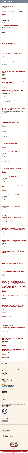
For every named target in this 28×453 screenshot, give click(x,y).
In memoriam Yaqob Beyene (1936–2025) (10, 194)
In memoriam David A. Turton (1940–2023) (11, 160)
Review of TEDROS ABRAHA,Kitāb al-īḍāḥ (13, 219)
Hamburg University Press (14, 448)
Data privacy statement (17, 451)
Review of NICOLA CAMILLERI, (13, 262)
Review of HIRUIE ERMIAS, (13, 230)
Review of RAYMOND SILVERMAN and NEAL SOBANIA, (13, 272)
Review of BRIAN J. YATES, (13, 251)
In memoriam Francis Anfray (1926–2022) (10, 143)
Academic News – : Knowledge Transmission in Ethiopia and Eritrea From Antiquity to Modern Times (14, 134)
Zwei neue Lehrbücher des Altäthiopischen (11, 206)
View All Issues (5, 357)
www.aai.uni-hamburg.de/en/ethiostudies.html (11, 437)
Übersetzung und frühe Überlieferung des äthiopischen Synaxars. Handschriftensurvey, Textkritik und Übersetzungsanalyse (13, 329)
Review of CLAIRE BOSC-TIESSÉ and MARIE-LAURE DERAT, (14, 241)
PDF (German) (6, 211)
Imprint (2, 451)
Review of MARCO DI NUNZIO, (13, 306)
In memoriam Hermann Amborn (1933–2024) (11, 168)
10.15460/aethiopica (8, 381)
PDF (4, 47)
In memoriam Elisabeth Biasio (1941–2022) (11, 151)
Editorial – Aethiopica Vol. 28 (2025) (9, 43)
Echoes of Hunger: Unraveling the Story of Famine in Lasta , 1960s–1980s (13, 91)
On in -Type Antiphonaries (10, 122)
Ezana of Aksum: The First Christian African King (12, 53)
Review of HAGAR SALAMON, (14, 296)
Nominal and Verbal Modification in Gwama (11, 100)
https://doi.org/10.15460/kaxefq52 (11, 25)
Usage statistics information (8, 451)
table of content (5, 35)
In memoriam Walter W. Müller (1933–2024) (11, 176)
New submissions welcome (7, 6)
